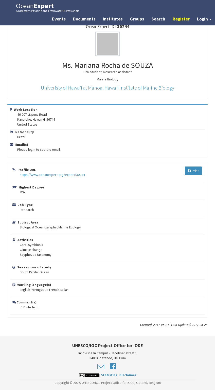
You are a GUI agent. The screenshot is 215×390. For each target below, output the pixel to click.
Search (158, 19)
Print (193, 170)
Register (181, 19)
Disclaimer (127, 375)
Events (59, 19)
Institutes (113, 19)
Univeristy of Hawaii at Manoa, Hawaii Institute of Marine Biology (107, 87)
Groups (137, 19)
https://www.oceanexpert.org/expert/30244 (52, 174)
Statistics (109, 375)
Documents (84, 19)
